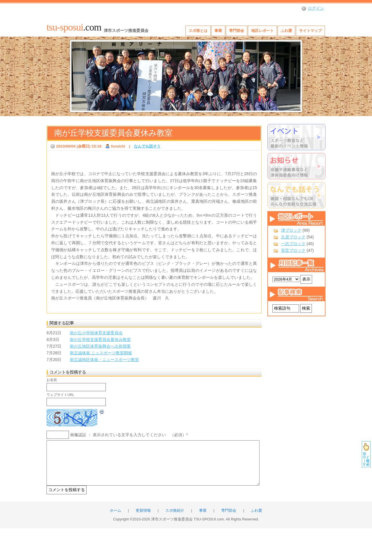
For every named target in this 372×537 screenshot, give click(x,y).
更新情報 (143, 519)
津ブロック (291, 230)
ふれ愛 (286, 30)
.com (73, 27)
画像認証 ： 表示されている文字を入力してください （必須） (128, 434)
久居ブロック (293, 237)
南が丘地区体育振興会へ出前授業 (100, 346)
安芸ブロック (293, 250)
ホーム (115, 519)
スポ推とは (198, 30)
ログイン (316, 8)
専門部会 (236, 30)
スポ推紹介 (174, 519)
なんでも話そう (147, 146)
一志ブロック (293, 243)
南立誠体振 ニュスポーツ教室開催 (101, 353)
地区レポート (262, 30)
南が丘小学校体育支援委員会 (96, 333)
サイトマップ (310, 30)
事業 (218, 30)
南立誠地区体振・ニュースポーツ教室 (104, 359)
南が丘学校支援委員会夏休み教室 (113, 132)
